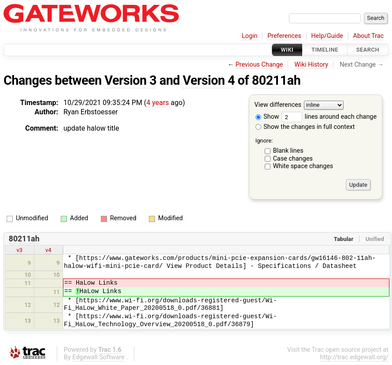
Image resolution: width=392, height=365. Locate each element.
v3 (19, 250)
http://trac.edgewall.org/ (354, 357)
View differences (278, 105)
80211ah (276, 80)
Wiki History (311, 64)
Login (250, 36)
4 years (157, 102)
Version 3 (130, 80)
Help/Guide (327, 36)
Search (367, 49)
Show (267, 116)
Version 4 (209, 80)
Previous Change (259, 64)
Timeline (324, 49)
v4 (48, 250)
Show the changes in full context (305, 127)
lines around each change (329, 116)
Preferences (284, 36)
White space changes (303, 166)
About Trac (368, 36)
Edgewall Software (98, 357)
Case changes (293, 158)
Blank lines (288, 150)
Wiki (287, 49)
